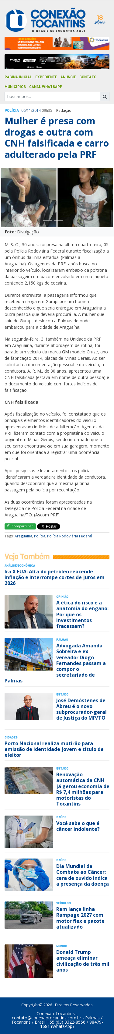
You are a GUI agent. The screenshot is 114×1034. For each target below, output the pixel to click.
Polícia (39, 536)
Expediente (46, 77)
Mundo (61, 946)
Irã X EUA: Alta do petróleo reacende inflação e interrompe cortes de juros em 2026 (55, 577)
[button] (8, 202)
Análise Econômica (20, 566)
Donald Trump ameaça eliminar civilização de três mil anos (82, 961)
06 (23, 110)
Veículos (63, 903)
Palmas (62, 640)
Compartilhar (20, 526)
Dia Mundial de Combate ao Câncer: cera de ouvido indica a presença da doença (82, 875)
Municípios (15, 86)
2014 (36, 110)
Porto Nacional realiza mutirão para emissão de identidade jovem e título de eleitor (54, 749)
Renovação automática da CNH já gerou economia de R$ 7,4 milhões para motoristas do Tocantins (82, 789)
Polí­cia (12, 110)
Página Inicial (18, 77)
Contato (87, 77)
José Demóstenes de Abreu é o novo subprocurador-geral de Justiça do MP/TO (81, 709)
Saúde (61, 817)
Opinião (62, 597)
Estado (62, 694)
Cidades (11, 737)
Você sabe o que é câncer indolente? (78, 826)
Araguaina (23, 536)
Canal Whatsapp (45, 86)
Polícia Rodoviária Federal (69, 536)
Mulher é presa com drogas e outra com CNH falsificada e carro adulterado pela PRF (57, 137)
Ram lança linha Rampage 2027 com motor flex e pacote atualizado (80, 918)
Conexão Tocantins (55, 1013)
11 (29, 110)
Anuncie (68, 77)
